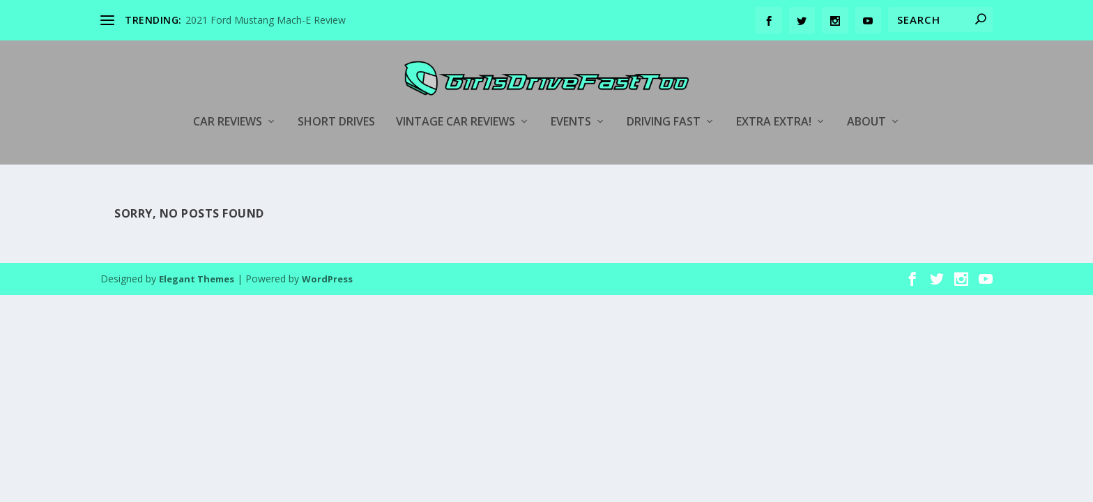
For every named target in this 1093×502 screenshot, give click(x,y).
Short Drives (336, 102)
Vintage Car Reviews (455, 102)
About (866, 102)
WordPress (327, 259)
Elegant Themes (196, 259)
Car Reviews (227, 102)
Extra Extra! (773, 102)
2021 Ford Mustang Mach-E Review (265, 19)
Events (571, 102)
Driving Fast (664, 102)
